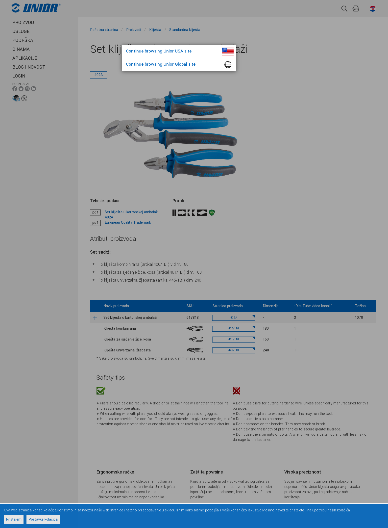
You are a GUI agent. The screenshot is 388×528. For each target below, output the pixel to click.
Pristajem (14, 519)
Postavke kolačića (43, 519)
